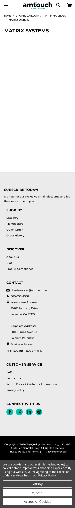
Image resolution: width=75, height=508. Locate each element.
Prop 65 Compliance (19, 268)
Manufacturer (15, 223)
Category (12, 217)
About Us (12, 256)
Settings (37, 484)
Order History (15, 235)
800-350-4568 (17, 296)
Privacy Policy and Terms (23, 451)
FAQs (10, 372)
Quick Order (14, 229)
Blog (9, 262)
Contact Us (13, 378)
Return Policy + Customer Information (31, 384)
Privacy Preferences (55, 451)
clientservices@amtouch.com (28, 290)
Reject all (37, 493)
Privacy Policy (15, 390)
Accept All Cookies (37, 501)
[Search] (58, 5)
